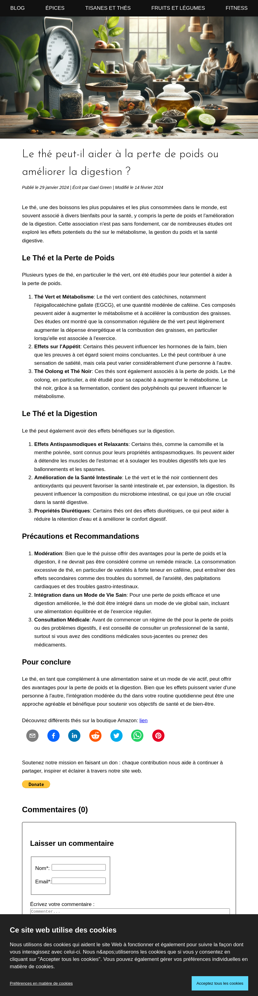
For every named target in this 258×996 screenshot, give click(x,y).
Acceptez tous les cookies (220, 983)
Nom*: (42, 868)
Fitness (237, 8)
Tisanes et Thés (108, 8)
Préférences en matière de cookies (41, 983)
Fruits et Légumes (178, 8)
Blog (17, 8)
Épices (55, 8)
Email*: (43, 882)
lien (143, 720)
